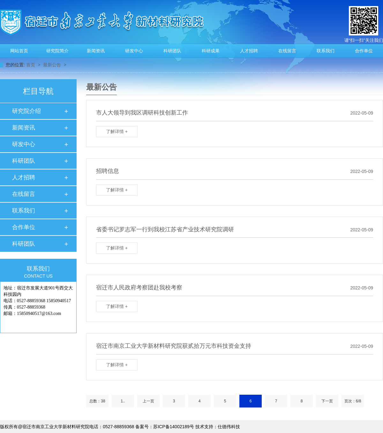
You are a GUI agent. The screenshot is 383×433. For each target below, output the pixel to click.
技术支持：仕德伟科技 (217, 426)
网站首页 (19, 50)
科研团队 (172, 50)
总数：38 (97, 401)
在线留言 (287, 50)
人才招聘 (249, 50)
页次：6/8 (352, 401)
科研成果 (211, 50)
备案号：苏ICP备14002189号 (164, 426)
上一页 (148, 401)
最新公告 (52, 64)
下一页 (327, 401)
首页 (31, 64)
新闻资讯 (96, 50)
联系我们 (325, 50)
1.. (123, 401)
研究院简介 (57, 50)
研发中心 (134, 50)
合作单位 (364, 50)
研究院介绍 (26, 111)
